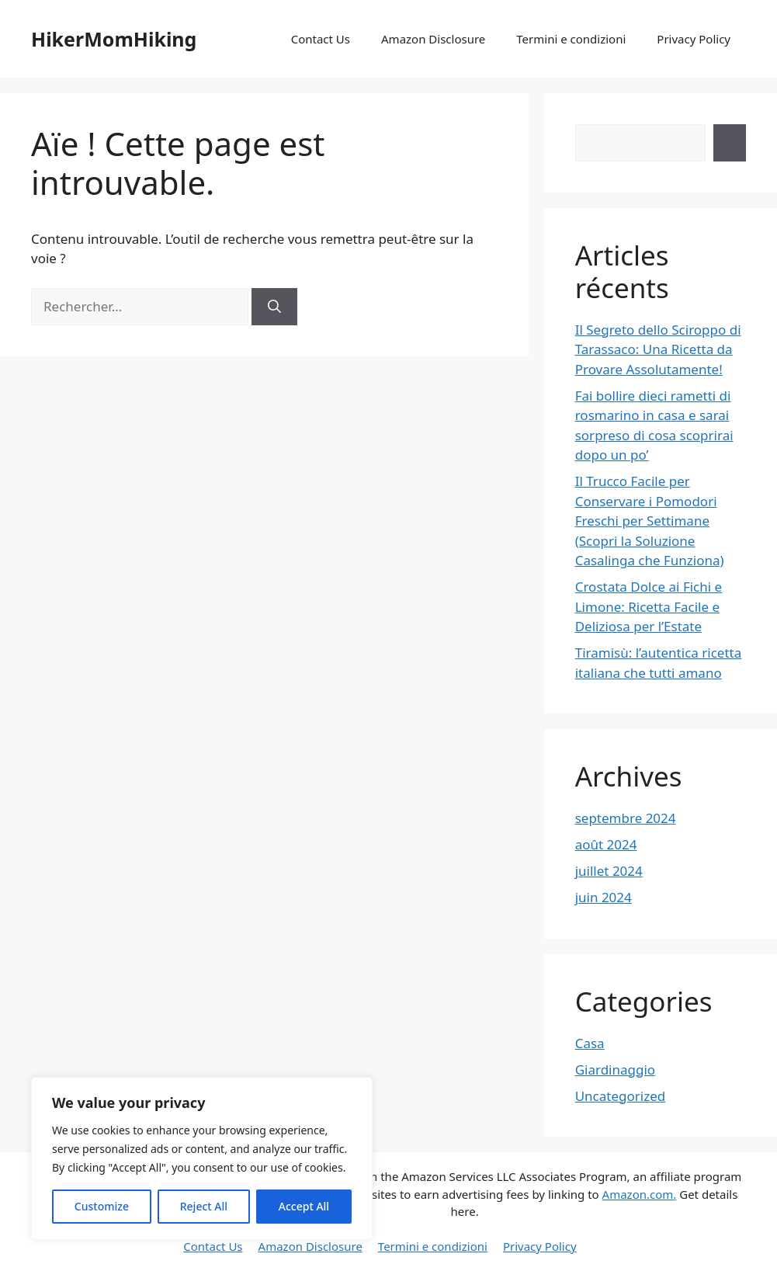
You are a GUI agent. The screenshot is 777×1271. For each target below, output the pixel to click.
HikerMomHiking (113, 39)
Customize (102, 1206)
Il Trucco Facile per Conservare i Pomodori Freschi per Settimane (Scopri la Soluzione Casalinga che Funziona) (649, 520)
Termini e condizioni (571, 39)
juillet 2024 (609, 871)
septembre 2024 (625, 818)
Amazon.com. (639, 1194)
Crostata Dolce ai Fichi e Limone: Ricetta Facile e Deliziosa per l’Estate (648, 606)
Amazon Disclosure (433, 39)
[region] (202, 1158)
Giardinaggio (615, 1069)
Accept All (304, 1206)
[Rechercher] (274, 306)
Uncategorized (620, 1096)
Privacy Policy (693, 39)
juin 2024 (603, 897)
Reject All (203, 1206)
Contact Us (320, 39)
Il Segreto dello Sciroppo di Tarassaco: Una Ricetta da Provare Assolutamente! (658, 349)
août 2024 (606, 844)
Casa (590, 1043)
